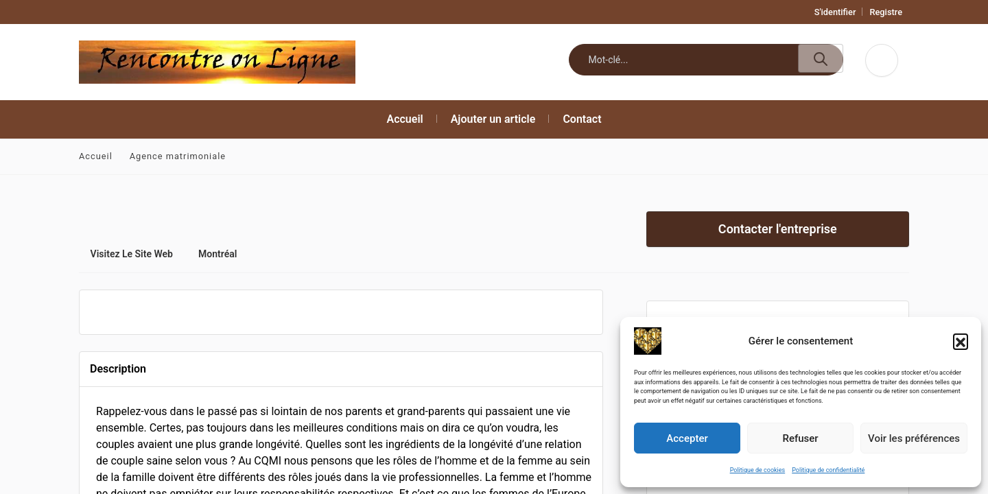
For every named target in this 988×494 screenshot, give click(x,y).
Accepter (686, 438)
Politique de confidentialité (828, 470)
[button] (960, 341)
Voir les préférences (914, 438)
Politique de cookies (758, 470)
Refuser (800, 438)
